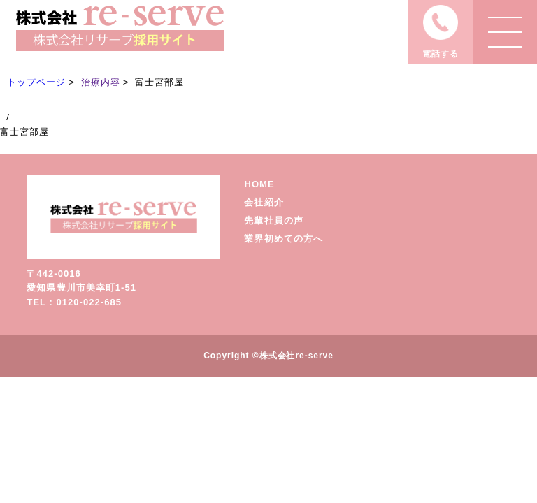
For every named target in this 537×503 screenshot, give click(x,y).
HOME (259, 184)
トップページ (36, 82)
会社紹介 (263, 202)
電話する (440, 54)
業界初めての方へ (283, 238)
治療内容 (100, 82)
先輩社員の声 (273, 220)
